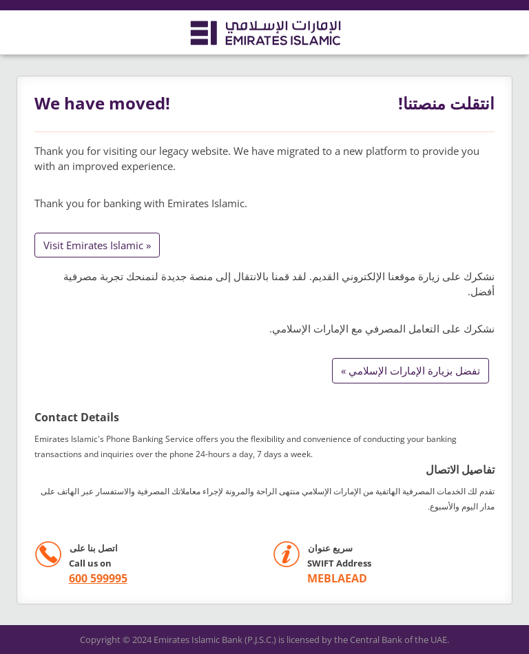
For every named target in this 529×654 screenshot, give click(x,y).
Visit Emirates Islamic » (97, 245)
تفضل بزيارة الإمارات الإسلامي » (410, 370)
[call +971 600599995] (80, 578)
